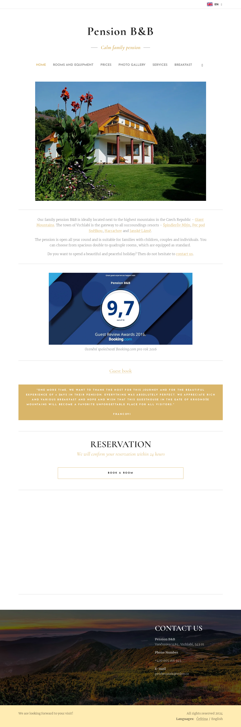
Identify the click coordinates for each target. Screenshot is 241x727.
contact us (184, 254)
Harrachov (113, 231)
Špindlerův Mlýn (176, 225)
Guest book (120, 371)
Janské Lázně (140, 231)
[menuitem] (90, 65)
